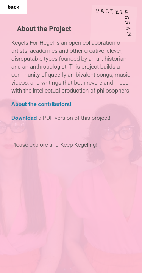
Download (24, 118)
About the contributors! (41, 104)
